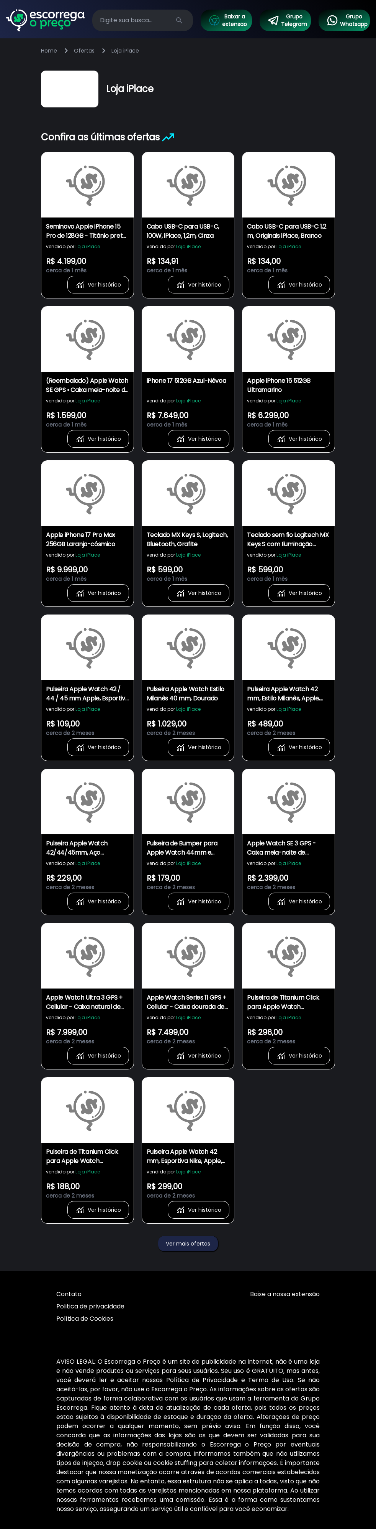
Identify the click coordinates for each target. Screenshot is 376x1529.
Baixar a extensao (227, 20)
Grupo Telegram (287, 20)
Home (49, 50)
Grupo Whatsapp (347, 20)
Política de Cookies (84, 1318)
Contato (69, 1294)
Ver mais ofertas (188, 1243)
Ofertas (84, 50)
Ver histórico (98, 284)
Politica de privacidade (90, 1306)
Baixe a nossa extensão (285, 1294)
